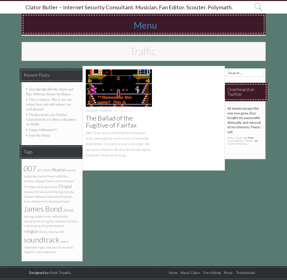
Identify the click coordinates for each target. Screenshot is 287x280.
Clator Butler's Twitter (240, 140)
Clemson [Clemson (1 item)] (53, 186)
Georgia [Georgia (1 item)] (68, 191)
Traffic (106, 110)
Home (173, 272)
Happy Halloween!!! (43, 130)
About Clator (190, 272)
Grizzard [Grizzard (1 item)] (29, 196)
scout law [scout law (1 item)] (53, 231)
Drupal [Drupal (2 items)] (65, 186)
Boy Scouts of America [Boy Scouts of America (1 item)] (45, 176)
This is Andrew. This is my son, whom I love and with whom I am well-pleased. (49, 104)
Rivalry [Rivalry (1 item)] (43, 231)
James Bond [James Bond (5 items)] (43, 208)
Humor (91, 110)
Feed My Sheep (39, 135)
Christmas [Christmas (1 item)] (29, 186)
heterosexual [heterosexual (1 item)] (54, 196)
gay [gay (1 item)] (62, 191)
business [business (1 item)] (29, 181)
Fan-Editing (212, 272)
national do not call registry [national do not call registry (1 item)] (39, 221)
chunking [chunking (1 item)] (41, 186)
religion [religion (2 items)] (31, 231)
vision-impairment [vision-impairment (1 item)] (45, 252)
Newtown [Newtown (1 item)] (60, 221)
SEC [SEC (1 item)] (62, 231)
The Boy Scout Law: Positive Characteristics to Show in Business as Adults (51, 119)
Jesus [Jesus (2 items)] (68, 210)
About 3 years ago (237, 137)
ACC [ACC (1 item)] (40, 170)
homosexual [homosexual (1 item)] (55, 201)
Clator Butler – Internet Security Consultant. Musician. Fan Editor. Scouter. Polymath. (129, 7)
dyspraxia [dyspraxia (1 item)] (29, 191)
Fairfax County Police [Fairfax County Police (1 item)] (47, 191)
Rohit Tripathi (60, 272)
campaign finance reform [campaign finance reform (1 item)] (48, 181)
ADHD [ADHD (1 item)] (47, 170)
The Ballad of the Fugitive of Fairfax (111, 121)
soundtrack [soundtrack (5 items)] (42, 239)
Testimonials (245, 272)
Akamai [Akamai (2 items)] (59, 169)
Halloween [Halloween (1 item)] (41, 196)
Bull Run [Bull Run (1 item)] (63, 176)
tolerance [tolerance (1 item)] (52, 247)
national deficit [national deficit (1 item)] (60, 216)
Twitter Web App (237, 143)
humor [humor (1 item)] (66, 201)
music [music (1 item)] (48, 216)
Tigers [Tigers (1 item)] (42, 247)
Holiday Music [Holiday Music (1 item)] (40, 201)
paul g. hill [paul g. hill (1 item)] (39, 225)
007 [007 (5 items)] (30, 168)
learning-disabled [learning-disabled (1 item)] (34, 216)
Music (228, 272)
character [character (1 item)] (68, 181)
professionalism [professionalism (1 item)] (55, 225)
